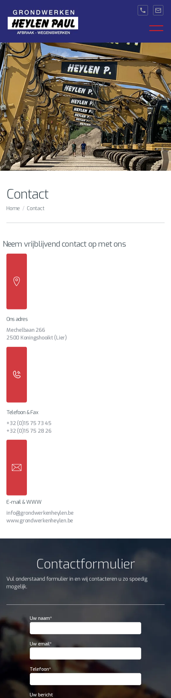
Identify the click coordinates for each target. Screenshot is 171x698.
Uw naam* (41, 618)
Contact (35, 208)
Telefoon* (40, 669)
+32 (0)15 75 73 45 (29, 419)
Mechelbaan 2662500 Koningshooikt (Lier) (36, 330)
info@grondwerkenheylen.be (40, 509)
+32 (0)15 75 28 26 (29, 427)
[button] (156, 28)
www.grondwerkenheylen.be (39, 517)
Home (13, 208)
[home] (43, 21)
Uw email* (41, 644)
